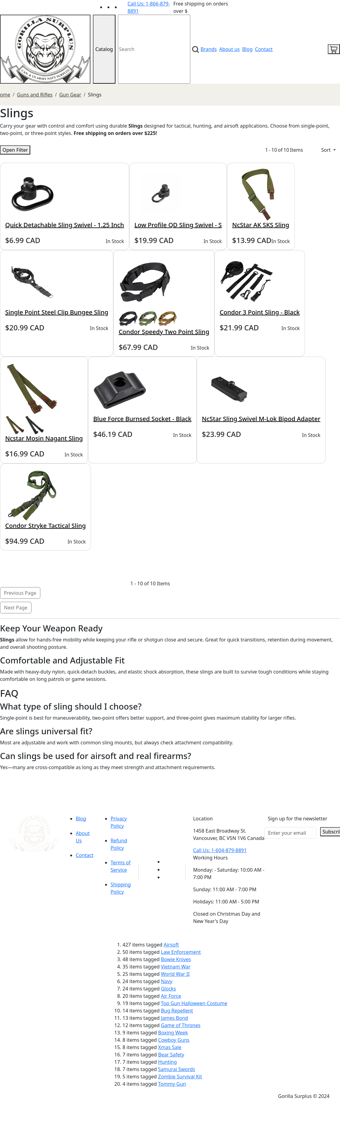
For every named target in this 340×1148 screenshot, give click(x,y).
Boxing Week (173, 1032)
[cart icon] (334, 49)
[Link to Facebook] (166, 869)
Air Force (171, 996)
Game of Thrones (180, 1025)
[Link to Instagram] (124, 7)
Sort (326, 150)
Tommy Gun (172, 1084)
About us (229, 49)
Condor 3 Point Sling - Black (260, 312)
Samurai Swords (176, 1069)
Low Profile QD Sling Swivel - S (178, 225)
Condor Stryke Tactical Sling (45, 525)
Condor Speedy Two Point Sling (164, 332)
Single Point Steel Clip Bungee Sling (56, 312)
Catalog (104, 49)
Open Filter (15, 150)
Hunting (167, 1062)
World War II (175, 974)
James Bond (174, 1018)
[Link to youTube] (166, 861)
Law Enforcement (181, 952)
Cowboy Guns (174, 1040)
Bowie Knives (176, 959)
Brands (209, 49)
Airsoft (171, 944)
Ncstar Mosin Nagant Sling (44, 438)
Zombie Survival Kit (180, 1076)
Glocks (168, 988)
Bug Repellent (177, 1010)
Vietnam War (176, 966)
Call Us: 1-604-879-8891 (220, 850)
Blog (247, 49)
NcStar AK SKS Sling (260, 225)
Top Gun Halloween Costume (194, 1003)
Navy (166, 981)
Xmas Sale (169, 1047)
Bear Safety (171, 1054)
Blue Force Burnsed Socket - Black (142, 419)
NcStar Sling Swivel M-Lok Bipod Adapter (261, 419)
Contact (264, 49)
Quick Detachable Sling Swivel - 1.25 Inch (64, 225)
